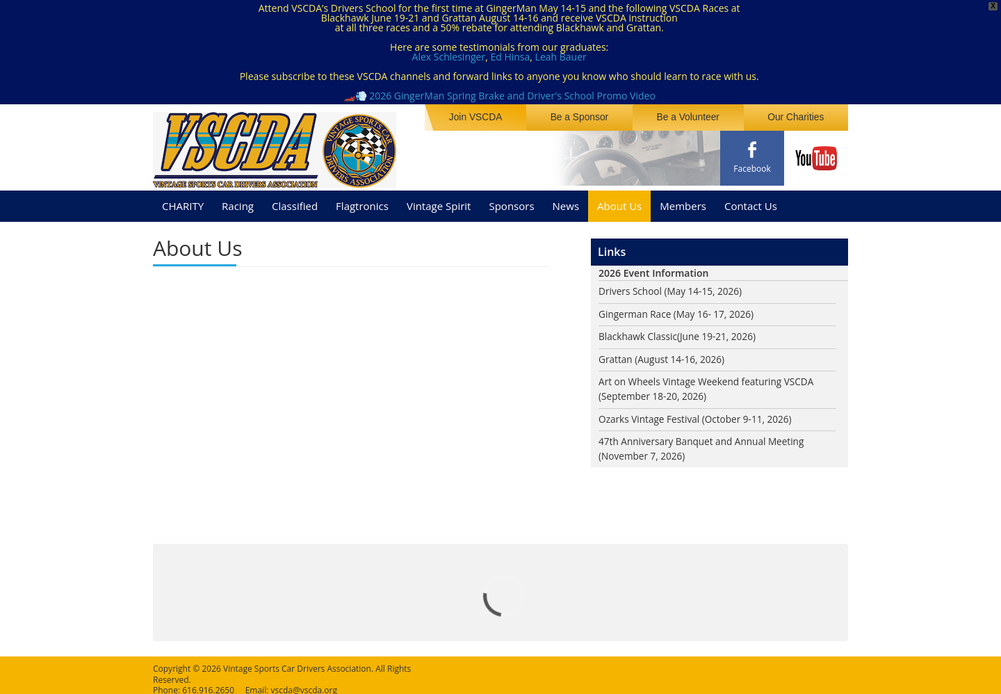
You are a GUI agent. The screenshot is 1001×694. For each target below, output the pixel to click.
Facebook (751, 169)
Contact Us (750, 201)
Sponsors (511, 201)
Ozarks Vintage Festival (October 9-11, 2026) (698, 416)
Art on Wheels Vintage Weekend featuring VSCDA (709, 378)
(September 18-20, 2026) (654, 393)
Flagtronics (362, 201)
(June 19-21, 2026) (719, 332)
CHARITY (183, 201)
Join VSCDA (485, 117)
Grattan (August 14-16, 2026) (664, 355)
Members (683, 201)
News (566, 201)
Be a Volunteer (692, 117)
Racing (238, 201)
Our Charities (797, 117)
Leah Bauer (561, 56)
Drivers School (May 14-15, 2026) (672, 286)
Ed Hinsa (510, 56)
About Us (619, 201)
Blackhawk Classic (639, 332)
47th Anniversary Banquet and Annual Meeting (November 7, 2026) (704, 446)
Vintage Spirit (439, 201)
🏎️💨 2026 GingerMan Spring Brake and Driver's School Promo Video (499, 95)
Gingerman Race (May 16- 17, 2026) (678, 309)
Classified (295, 201)
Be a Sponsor (586, 117)
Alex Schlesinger (449, 56)
